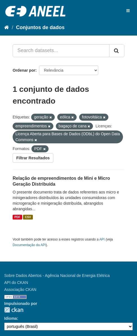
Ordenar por (24, 70)
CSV (28, 217)
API (102, 239)
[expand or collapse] (128, 10)
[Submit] (116, 50)
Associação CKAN (20, 289)
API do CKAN (16, 282)
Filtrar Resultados (33, 158)
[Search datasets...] (61, 50)
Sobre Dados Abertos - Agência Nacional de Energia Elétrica (57, 275)
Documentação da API (29, 245)
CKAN (13, 310)
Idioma (10, 318)
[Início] (6, 27)
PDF (17, 217)
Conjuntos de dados (40, 27)
